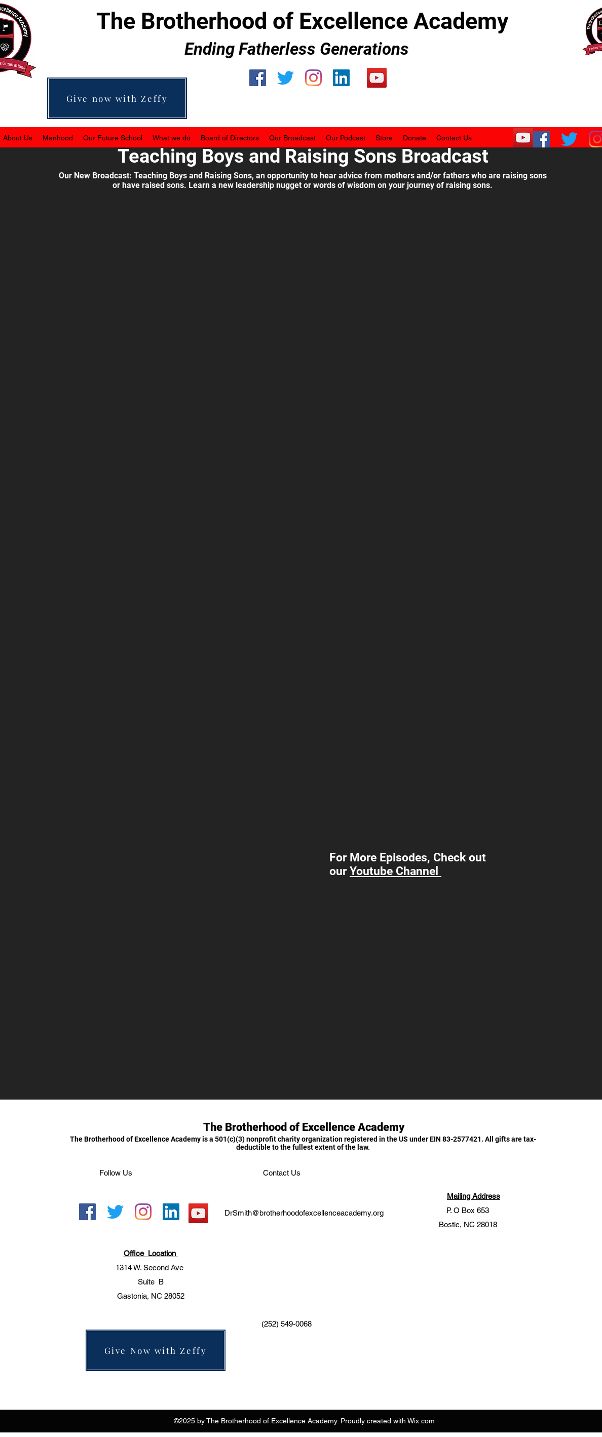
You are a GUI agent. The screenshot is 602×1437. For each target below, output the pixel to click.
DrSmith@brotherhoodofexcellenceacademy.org (304, 1212)
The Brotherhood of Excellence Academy (303, 1127)
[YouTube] (377, 78)
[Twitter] (285, 77)
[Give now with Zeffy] (117, 98)
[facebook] (257, 77)
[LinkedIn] (341, 77)
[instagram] (313, 77)
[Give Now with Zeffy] (155, 1350)
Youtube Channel (395, 871)
